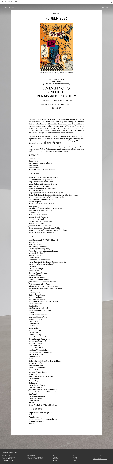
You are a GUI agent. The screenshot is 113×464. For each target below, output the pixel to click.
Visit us (55, 457)
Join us (55, 460)
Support (101, 2)
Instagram (76, 457)
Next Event (105, 7)
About (91, 2)
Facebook (76, 456)
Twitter (75, 458)
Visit (95, 2)
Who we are (56, 456)
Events (57, 2)
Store (107, 2)
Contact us (56, 458)
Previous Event (9, 7)
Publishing (63, 2)
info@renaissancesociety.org (35, 457)
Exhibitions (49, 2)
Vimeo (75, 460)
